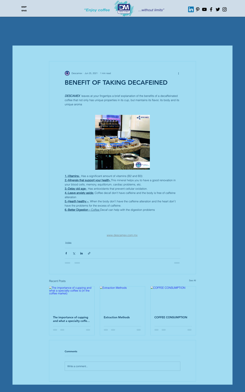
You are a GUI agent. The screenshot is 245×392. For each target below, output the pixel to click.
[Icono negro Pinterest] (197, 9)
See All (192, 280)
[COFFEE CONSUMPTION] (173, 299)
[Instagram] (224, 9)
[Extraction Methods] (122, 299)
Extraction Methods (117, 317)
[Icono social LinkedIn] (191, 9)
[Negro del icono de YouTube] (204, 9)
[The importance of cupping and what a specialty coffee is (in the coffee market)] (71, 299)
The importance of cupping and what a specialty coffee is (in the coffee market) (71, 319)
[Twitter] (218, 9)
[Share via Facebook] (66, 253)
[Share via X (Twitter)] (73, 253)
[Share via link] (89, 253)
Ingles (68, 242)
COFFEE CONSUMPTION (170, 317)
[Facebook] (211, 9)
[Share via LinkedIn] (81, 253)
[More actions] (178, 73)
